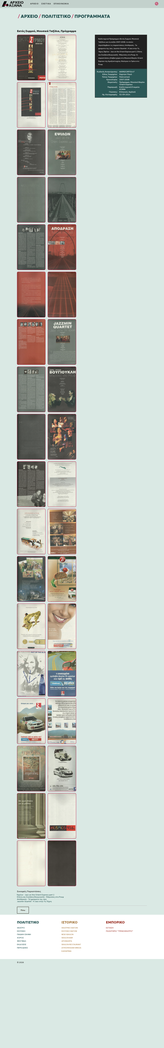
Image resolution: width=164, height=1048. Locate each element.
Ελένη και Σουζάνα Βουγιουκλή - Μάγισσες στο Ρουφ (40, 897)
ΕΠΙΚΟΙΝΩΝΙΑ (61, 4)
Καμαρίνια (66, 951)
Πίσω (23, 910)
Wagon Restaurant (71, 944)
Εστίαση (109, 928)
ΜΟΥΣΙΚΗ (21, 931)
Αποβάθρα (66, 941)
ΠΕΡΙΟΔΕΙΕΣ (22, 948)
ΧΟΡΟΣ (20, 938)
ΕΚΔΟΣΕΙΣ (21, 944)
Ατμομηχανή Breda (71, 948)
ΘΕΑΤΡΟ (21, 928)
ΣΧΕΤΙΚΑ (46, 4)
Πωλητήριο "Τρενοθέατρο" (119, 931)
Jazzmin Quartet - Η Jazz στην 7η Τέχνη (34, 901)
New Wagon (67, 934)
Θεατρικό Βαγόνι (69, 928)
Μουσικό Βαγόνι (69, 931)
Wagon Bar (67, 938)
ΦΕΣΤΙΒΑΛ (21, 941)
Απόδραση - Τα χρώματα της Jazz (32, 899)
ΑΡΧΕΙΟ (34, 4)
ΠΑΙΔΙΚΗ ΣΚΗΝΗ (24, 934)
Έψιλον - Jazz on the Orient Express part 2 (35, 895)
